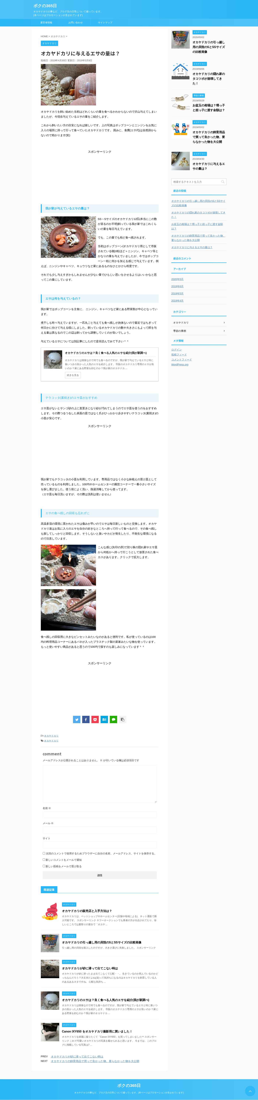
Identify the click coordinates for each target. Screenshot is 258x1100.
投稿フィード (179, 354)
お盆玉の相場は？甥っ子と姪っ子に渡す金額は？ (197, 226)
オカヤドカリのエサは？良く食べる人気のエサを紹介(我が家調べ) (105, 1000)
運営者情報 (46, 22)
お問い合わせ (75, 22)
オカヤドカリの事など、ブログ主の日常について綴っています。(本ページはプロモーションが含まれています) (129, 1092)
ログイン (176, 349)
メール (48, 823)
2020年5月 (177, 279)
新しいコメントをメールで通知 (64, 859)
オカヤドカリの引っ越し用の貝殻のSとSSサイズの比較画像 (101, 942)
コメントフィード (181, 359)
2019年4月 (177, 300)
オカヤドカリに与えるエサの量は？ (192, 247)
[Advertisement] (99, 177)
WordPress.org (179, 364)
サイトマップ (105, 22)
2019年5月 (177, 293)
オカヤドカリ (51, 735)
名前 (47, 808)
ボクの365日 (45, 5)
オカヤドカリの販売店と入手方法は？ (87, 910)
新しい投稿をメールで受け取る (64, 866)
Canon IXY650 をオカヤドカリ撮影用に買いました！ (97, 1031)
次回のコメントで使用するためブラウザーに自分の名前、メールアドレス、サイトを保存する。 (101, 853)
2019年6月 (177, 286)
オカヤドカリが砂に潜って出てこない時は (90, 968)
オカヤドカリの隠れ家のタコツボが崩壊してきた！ (209, 78)
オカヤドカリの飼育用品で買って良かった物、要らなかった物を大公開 (95, 1061)
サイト (46, 838)
